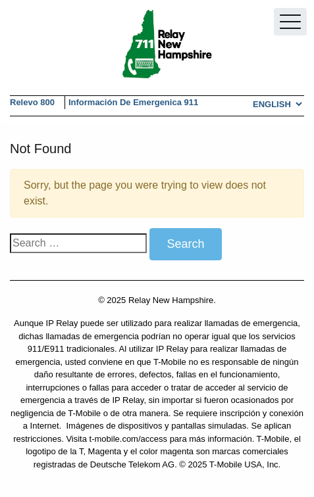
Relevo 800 (32, 102)
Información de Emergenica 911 (133, 102)
